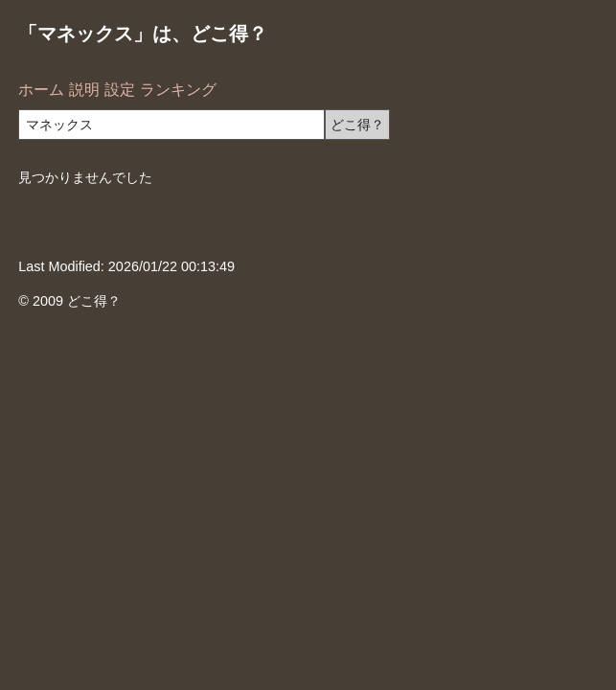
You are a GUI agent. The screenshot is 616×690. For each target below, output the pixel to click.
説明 (84, 89)
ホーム (41, 89)
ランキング (178, 89)
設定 (119, 89)
